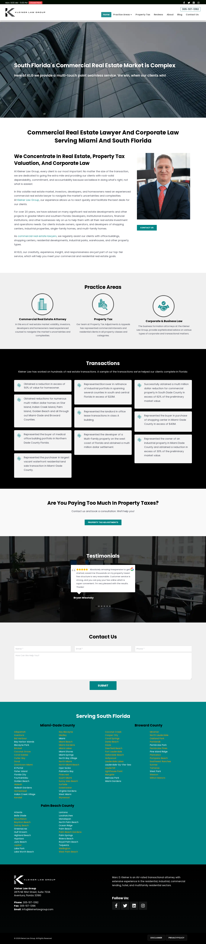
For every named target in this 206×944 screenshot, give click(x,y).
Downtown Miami (23, 764)
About (170, 16)
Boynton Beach (22, 822)
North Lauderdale (159, 735)
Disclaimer (156, 937)
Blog (179, 16)
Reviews (158, 16)
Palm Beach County (57, 805)
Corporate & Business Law (164, 321)
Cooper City (111, 735)
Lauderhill (110, 768)
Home (106, 16)
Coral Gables (21, 754)
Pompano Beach (159, 758)
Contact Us (192, 16)
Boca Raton (20, 818)
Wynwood (64, 797)
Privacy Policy (176, 937)
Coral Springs (112, 738)
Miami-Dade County (57, 725)
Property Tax (143, 16)
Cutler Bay (19, 758)
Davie (108, 745)
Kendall (18, 797)
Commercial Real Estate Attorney (42, 319)
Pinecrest (64, 774)
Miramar (154, 731)
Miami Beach (65, 741)
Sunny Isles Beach (68, 781)
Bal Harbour (20, 738)
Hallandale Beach (114, 754)
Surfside (63, 784)
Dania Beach (112, 741)
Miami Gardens (67, 745)
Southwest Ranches (160, 761)
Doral (17, 761)
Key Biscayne (66, 731)
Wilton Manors (157, 777)
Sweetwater (65, 787)
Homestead (20, 791)
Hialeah (18, 784)
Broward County (148, 725)
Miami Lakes (65, 748)
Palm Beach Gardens (70, 832)
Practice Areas (121, 16)
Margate (109, 774)
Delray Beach (21, 825)
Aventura (19, 735)
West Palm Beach (68, 851)
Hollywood (110, 758)
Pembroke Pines (158, 748)
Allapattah (20, 731)
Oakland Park (157, 738)
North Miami (65, 761)
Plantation (155, 754)
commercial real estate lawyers (37, 236)
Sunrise (153, 764)
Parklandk (155, 741)
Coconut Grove (22, 751)
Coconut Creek (113, 731)
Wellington (64, 848)
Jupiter (18, 845)
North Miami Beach (69, 764)
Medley (63, 735)
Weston (154, 774)
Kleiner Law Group (28, 200)
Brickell (18, 748)
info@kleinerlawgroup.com (37, 909)
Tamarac (155, 768)
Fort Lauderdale (113, 751)
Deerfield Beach (113, 748)
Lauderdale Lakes (114, 761)
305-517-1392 (189, 10)
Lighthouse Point (114, 771)
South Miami (65, 777)
